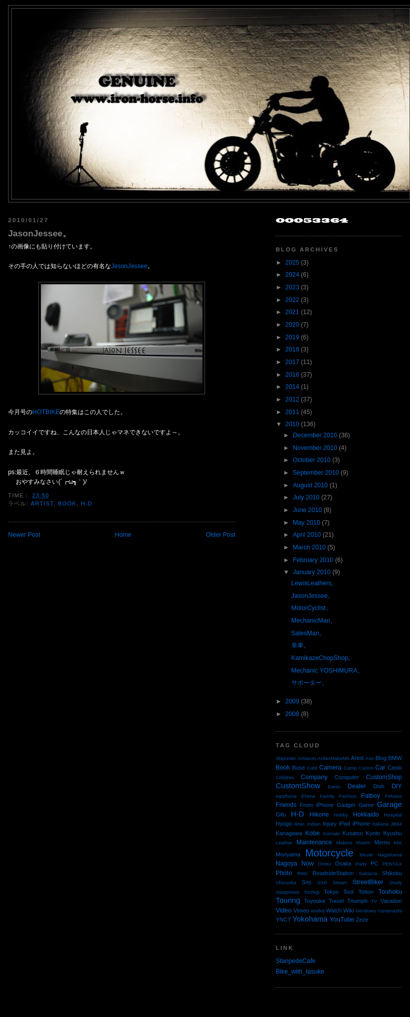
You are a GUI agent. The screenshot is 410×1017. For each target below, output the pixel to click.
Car (380, 767)
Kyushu (392, 833)
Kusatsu (352, 833)
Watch (334, 910)
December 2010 (315, 435)
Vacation (391, 901)
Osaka (343, 863)
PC (374, 863)
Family (327, 796)
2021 (292, 312)
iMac (299, 824)
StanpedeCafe (296, 960)
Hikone (319, 814)
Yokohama (309, 919)
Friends (286, 804)
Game (366, 805)
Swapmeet (287, 892)
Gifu (281, 814)
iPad (344, 824)
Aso (370, 758)
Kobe (312, 833)
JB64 (396, 824)
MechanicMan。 (313, 620)
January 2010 (312, 572)
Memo (382, 842)
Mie (398, 842)
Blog (380, 758)
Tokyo (331, 892)
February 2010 (313, 560)
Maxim (363, 842)
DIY (396, 786)
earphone (286, 796)
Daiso (334, 786)
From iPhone (317, 805)
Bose (298, 768)
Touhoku (390, 891)
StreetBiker (367, 882)
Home (123, 534)
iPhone (361, 824)
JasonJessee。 (39, 233)
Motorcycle (329, 852)
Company (314, 777)
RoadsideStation (333, 873)
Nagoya (286, 863)
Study (395, 882)
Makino (344, 842)
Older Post (220, 534)
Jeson (119, 266)
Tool (348, 892)
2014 (292, 386)
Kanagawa (289, 833)
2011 (292, 412)
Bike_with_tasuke (300, 971)
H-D (86, 503)
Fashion (347, 796)
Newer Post (24, 534)
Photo (284, 873)
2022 (292, 299)
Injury (329, 824)
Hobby (341, 815)
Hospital (393, 815)
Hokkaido (366, 814)
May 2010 (306, 522)
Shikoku (392, 873)
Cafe (312, 768)
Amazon (306, 758)
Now (307, 863)
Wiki (348, 910)
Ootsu (324, 864)
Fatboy (370, 795)
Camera (330, 767)
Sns (306, 882)
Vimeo (301, 910)
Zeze (362, 920)
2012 (292, 399)
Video (283, 910)
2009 (292, 701)
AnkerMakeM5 (334, 758)
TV (374, 901)
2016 (292, 374)
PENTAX (392, 864)
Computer (346, 777)
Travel (335, 901)
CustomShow (298, 786)
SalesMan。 (308, 633)
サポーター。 (309, 682)
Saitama (367, 873)
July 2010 (306, 497)
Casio (395, 768)
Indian (314, 824)
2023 (292, 287)
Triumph (357, 901)
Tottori (366, 892)
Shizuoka (286, 882)
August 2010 (310, 485)
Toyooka (314, 901)
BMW (395, 758)
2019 (292, 337)
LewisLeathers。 (314, 583)
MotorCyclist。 (311, 608)
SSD (322, 882)
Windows (365, 910)
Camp (350, 768)
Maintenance (314, 842)
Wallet (318, 910)
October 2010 (312, 460)
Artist (42, 503)
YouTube (342, 919)
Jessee (137, 266)
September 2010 (316, 472)
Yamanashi (389, 910)
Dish (378, 786)
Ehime (308, 796)
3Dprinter (286, 758)
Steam (340, 882)
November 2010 (315, 447)
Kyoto (373, 833)
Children (285, 777)
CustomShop (384, 777)
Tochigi (312, 892)
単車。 (300, 645)
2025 (292, 262)
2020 (292, 324)
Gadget (346, 805)
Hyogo (284, 824)
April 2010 (307, 534)
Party (361, 864)
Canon (366, 768)
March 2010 (309, 547)
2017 (292, 362)
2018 (292, 349)
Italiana (380, 824)
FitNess (393, 796)
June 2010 (307, 510)
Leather (284, 842)
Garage (389, 804)
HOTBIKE (46, 412)
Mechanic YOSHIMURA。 (327, 670)
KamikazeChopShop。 (322, 658)
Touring (288, 900)
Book (67, 503)
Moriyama (288, 854)
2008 (292, 714)
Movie (366, 854)
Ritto (302, 873)
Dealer (356, 786)
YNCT (283, 920)
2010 (292, 424)
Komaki (331, 833)
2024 (292, 274)
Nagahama (390, 854)
